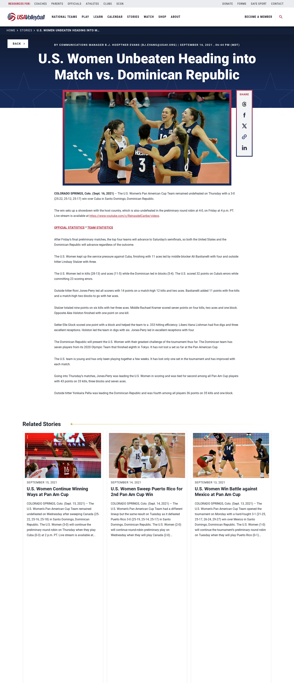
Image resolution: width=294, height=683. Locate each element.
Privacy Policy (45, 674)
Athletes (92, 3)
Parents (57, 3)
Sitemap (27, 674)
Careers (27, 634)
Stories (133, 17)
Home (11, 30)
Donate (227, 3)
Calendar (115, 17)
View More (35, 552)
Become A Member (258, 17)
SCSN (120, 3)
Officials (74, 3)
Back (17, 43)
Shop (162, 17)
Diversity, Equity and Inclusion (43, 617)
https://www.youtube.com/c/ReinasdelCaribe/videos (124, 216)
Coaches (40, 3)
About (176, 17)
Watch (149, 17)
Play (85, 17)
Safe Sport (259, 3)
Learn (98, 17)
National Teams (64, 17)
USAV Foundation (34, 639)
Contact (277, 3)
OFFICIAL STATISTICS (69, 227)
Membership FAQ (34, 628)
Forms (241, 3)
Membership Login (35, 623)
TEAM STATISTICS (100, 227)
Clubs (108, 3)
